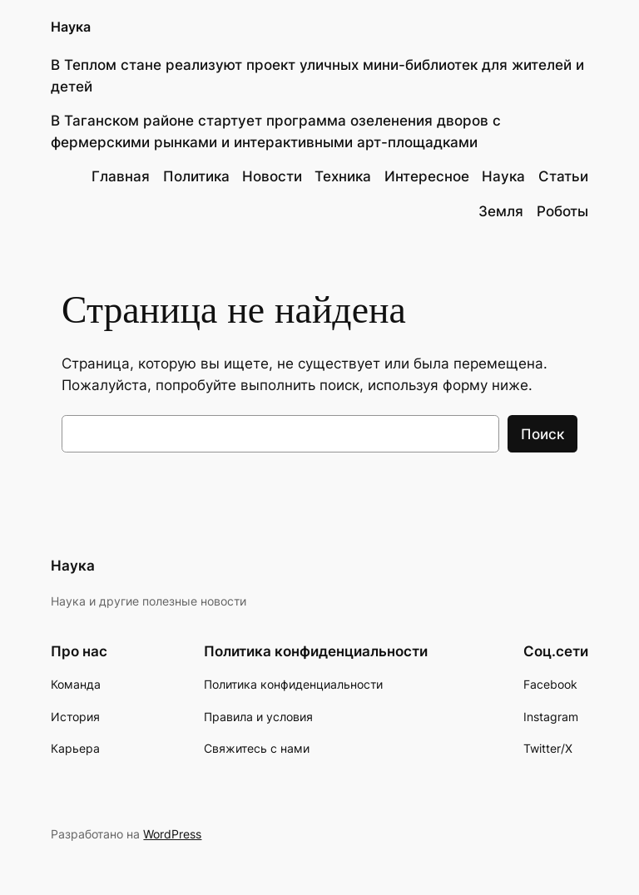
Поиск (542, 434)
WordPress (172, 834)
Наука (71, 26)
